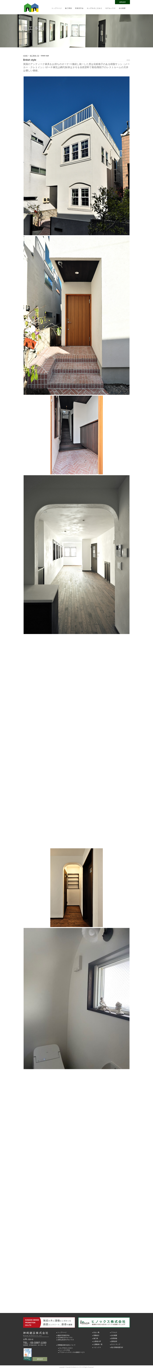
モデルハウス (110, 8)
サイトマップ (115, 1344)
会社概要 (122, 8)
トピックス (97, 1347)
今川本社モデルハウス (65, 1337)
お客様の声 (97, 1341)
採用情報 (114, 1338)
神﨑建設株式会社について (66, 1345)
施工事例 (68, 8)
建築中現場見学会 (64, 1335)
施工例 (95, 1338)
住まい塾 (96, 1332)
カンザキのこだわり (94, 8)
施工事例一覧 (34, 56)
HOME (25, 56)
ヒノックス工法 (64, 1350)
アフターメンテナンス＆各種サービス (72, 1352)
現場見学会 (79, 8)
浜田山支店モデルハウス (66, 1340)
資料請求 (122, 2)
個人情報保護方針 (117, 1347)
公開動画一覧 (97, 1344)
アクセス (114, 1332)
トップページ (57, 8)
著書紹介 (96, 1335)
